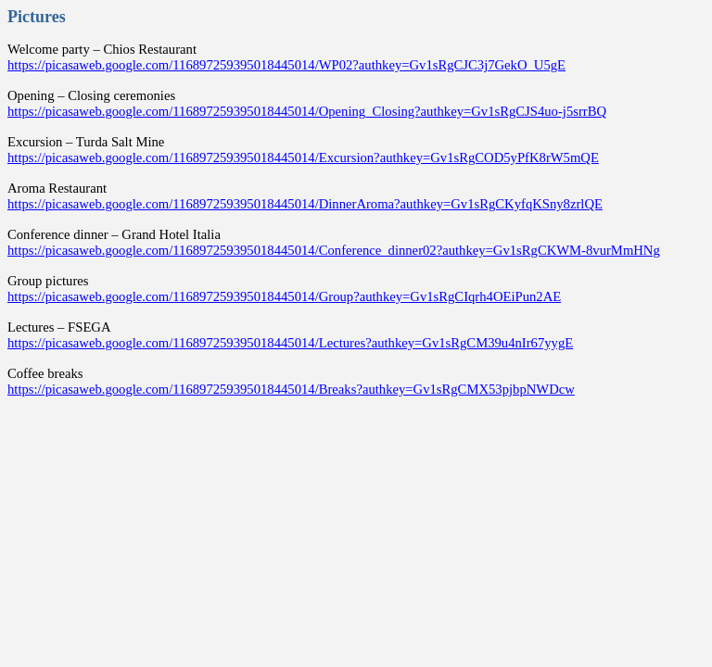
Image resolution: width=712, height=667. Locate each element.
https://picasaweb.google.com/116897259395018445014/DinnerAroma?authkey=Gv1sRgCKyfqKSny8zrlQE (305, 203)
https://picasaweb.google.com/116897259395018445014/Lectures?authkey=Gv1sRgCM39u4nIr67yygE (290, 342)
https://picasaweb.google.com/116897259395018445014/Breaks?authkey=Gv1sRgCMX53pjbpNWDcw (291, 389)
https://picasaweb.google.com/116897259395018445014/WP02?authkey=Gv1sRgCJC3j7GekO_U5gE (286, 64)
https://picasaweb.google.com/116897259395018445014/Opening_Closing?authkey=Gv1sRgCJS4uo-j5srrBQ (306, 111)
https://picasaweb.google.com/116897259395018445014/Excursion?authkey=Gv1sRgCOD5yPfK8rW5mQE (303, 157)
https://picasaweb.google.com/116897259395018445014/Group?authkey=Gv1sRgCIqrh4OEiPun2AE (284, 296)
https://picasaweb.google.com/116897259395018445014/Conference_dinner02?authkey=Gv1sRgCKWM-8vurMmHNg (333, 250)
